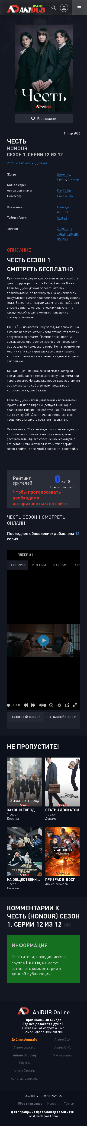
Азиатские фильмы (24, 1078)
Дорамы (41, 163)
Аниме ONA (62, 1047)
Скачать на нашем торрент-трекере (68, 233)
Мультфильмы (62, 1055)
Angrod (62, 217)
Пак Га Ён (64, 190)
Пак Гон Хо (65, 196)
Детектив (63, 174)
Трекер (69, 1103)
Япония (24, 163)
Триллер (73, 179)
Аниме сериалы (24, 1047)
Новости (53, 1103)
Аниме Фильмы (24, 1070)
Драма (61, 179)
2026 (10, 163)
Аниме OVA (62, 1039)
